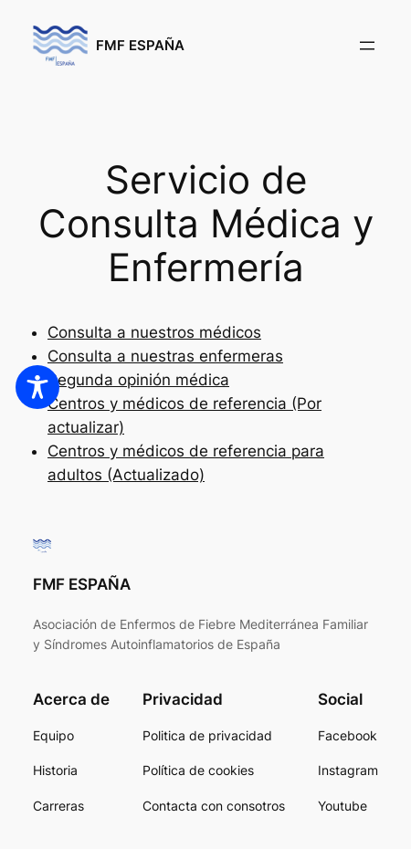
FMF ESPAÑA (140, 45)
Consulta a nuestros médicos (154, 332)
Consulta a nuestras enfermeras (165, 356)
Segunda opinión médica (138, 380)
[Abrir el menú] (367, 46)
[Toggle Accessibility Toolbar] (37, 387)
